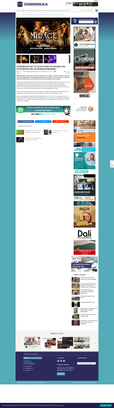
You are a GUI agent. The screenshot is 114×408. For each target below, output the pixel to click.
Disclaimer (85, 398)
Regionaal (42, 10)
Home (18, 14)
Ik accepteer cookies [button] (106, 405)
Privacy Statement (92, 398)
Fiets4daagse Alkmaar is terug (87, 305)
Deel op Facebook (26, 121)
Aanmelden (61, 389)
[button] (17, 59)
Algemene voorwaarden (77, 398)
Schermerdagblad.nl (36, 4)
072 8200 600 (28, 382)
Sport (52, 10)
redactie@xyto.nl (29, 384)
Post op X (43, 121)
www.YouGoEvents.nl (51, 96)
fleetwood (49, 71)
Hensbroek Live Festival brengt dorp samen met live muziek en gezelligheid (88, 334)
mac (53, 71)
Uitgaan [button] (55, 10)
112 (20, 10)
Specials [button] (47, 10)
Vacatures (61, 10)
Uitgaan (23, 14)
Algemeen (24, 10)
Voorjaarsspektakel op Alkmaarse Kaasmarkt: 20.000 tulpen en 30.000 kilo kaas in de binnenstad (88, 285)
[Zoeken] (96, 10)
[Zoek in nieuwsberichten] (88, 10)
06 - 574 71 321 (48, 114)
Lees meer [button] (61, 405)
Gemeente (36, 10)
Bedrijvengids (30, 10)
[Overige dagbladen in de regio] (86, 379)
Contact (66, 10)
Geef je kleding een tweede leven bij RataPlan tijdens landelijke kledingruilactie (88, 313)
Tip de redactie (61, 121)
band (45, 71)
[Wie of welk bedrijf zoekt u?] (86, 22)
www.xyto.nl (28, 385)
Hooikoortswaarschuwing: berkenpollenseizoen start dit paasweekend (87, 291)
